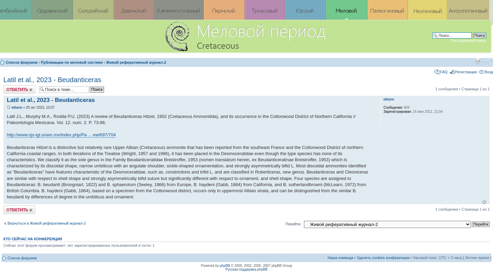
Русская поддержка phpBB (246, 269)
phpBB (225, 266)
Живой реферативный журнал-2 (136, 62)
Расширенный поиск (468, 41)
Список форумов (22, 62)
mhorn (17, 107)
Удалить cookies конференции (383, 258)
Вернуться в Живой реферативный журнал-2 (47, 223)
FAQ (444, 72)
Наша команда (340, 258)
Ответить (19, 89)
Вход (488, 72)
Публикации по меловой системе (72, 62)
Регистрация (466, 72)
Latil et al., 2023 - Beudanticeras (52, 80)
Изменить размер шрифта (488, 61)
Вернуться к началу (484, 202)
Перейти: (294, 224)
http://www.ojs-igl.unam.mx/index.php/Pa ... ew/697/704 (61, 134)
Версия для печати (477, 61)
